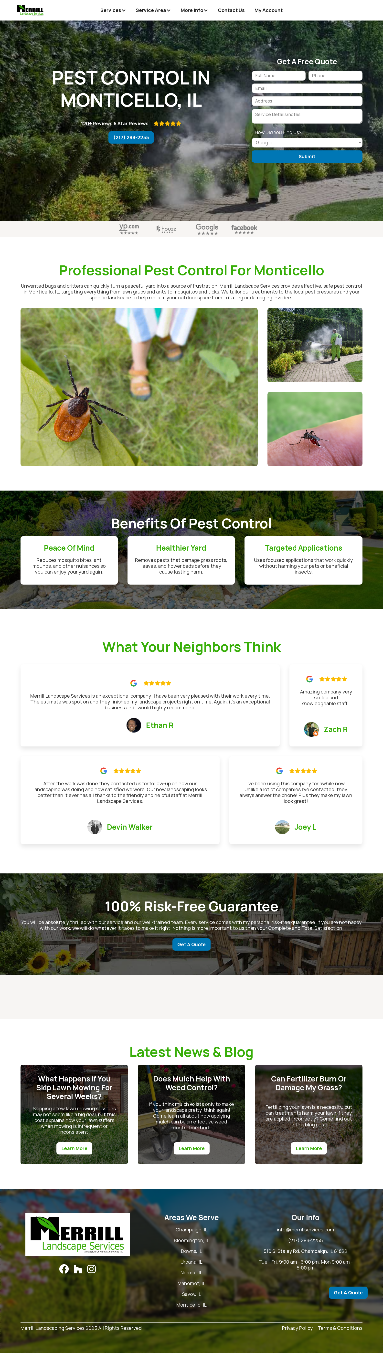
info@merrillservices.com (305, 1230)
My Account (269, 10)
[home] (30, 10)
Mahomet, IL (191, 1283)
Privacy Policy (297, 1328)
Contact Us (231, 10)
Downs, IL (191, 1251)
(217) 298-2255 (131, 137)
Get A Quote (191, 944)
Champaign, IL (192, 1230)
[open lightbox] (139, 387)
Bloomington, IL (191, 1240)
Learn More (74, 1148)
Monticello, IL (191, 1305)
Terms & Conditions (340, 1328)
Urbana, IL (191, 1262)
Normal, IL (191, 1273)
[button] (113, 10)
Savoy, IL (191, 1294)
